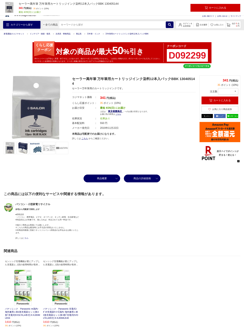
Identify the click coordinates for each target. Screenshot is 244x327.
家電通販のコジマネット (14, 34)
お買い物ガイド (208, 16)
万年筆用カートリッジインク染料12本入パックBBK (126, 34)
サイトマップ (236, 16)
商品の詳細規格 (142, 178)
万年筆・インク (93, 34)
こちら (118, 114)
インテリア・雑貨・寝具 (40, 34)
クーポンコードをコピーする (197, 66)
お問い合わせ (222, 16)
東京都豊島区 (115, 111)
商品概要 (102, 178)
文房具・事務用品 (63, 34)
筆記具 (79, 34)
